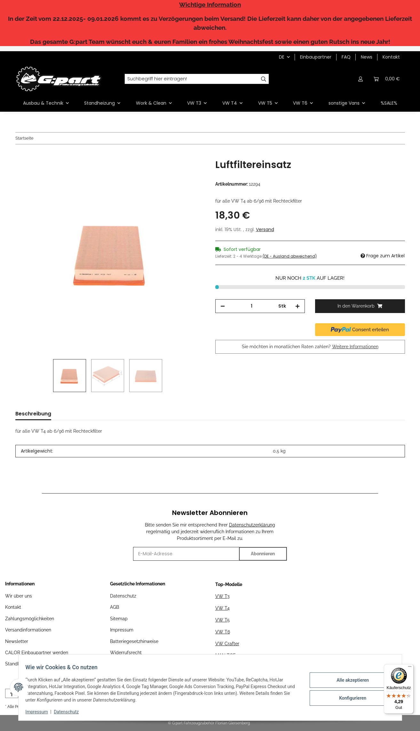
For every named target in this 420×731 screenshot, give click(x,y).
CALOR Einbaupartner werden (36, 652)
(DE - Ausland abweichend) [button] (290, 256)
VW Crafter (227, 643)
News (366, 57)
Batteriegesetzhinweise (134, 641)
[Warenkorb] (386, 79)
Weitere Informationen (355, 346)
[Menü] (410, 668)
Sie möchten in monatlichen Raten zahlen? (310, 346)
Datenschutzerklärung (252, 524)
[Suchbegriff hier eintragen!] (191, 79)
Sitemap (119, 618)
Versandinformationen (28, 629)
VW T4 (222, 608)
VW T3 (222, 596)
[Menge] (251, 306)
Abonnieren (263, 553)
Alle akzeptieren (349, 680)
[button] (360, 79)
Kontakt (391, 57)
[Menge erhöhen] (297, 306)
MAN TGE (225, 655)
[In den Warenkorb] (20, 155)
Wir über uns (18, 595)
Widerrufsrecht (126, 652)
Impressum (121, 629)
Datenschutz (123, 595)
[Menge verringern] (223, 306)
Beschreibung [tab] (33, 413)
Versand (265, 229)
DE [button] (281, 57)
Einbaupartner (315, 57)
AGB (114, 607)
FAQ (346, 57)
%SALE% (389, 103)
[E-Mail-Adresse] (186, 554)
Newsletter (16, 641)
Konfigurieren (349, 697)
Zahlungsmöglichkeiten (29, 618)
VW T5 (222, 620)
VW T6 (222, 631)
